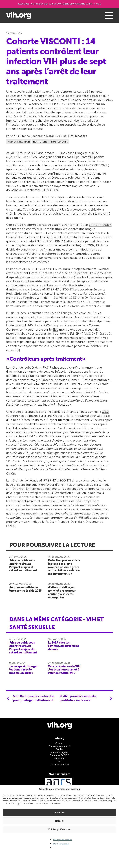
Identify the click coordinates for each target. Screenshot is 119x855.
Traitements (59, 141)
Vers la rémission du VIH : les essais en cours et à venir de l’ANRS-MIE (64, 670)
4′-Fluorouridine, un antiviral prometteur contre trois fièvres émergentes (62, 592)
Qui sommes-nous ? (59, 746)
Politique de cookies (62, 840)
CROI (105, 411)
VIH (90, 157)
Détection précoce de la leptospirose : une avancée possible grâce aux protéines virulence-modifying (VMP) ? (64, 567)
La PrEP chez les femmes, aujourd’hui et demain (63, 646)
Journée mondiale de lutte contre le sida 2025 (25, 589)
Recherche (40, 141)
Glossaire (59, 758)
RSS (59, 761)
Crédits (59, 749)
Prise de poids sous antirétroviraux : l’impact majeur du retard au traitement (23, 565)
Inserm (19, 325)
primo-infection (100, 224)
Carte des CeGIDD (59, 755)
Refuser (59, 821)
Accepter (59, 812)
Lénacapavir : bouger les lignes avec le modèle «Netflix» (23, 670)
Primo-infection (18, 141)
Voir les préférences (59, 829)
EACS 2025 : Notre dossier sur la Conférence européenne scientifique (59, 4)
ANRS (15, 136)
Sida (55, 329)
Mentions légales (61, 844)
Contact (59, 743)
